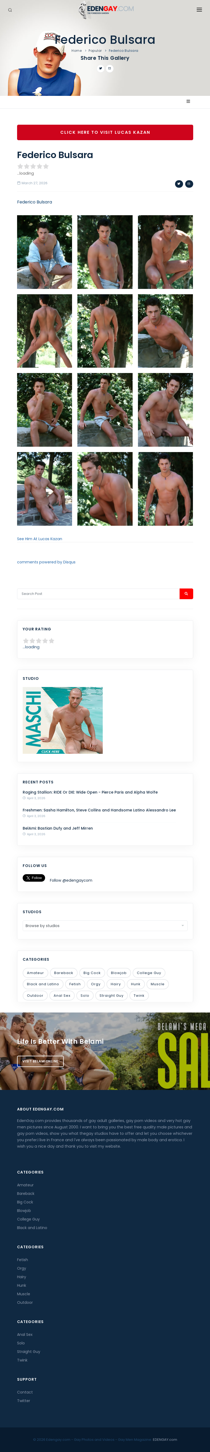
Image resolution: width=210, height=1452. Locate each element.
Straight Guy (112, 995)
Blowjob (119, 972)
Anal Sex (62, 995)
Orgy (96, 984)
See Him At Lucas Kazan (39, 538)
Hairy (116, 984)
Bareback (63, 972)
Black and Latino (43, 984)
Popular (95, 50)
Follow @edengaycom (71, 880)
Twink (139, 995)
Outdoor (35, 995)
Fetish (75, 984)
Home (77, 50)
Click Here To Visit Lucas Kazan (105, 132)
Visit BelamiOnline (40, 1061)
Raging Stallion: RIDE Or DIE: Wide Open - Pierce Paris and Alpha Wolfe (90, 792)
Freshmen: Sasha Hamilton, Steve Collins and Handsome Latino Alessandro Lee (99, 810)
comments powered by (46, 562)
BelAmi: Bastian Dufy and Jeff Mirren (58, 828)
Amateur (35, 972)
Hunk (136, 984)
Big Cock (92, 972)
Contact (25, 1392)
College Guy (149, 972)
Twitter (23, 1400)
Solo (85, 995)
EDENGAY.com (165, 1439)
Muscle (158, 984)
